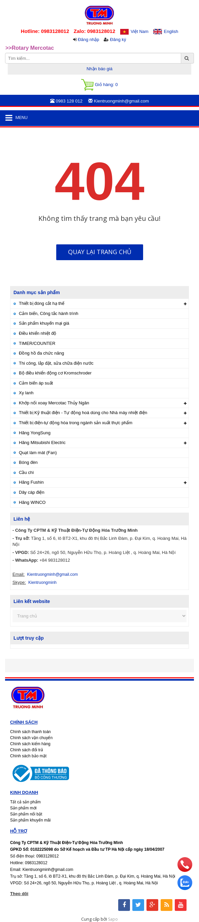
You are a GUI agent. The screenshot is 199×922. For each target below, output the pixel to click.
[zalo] (184, 888)
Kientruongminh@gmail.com (52, 574)
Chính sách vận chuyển (31, 737)
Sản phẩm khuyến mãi (30, 820)
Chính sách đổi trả (26, 750)
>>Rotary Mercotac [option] (29, 48)
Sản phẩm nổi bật (26, 814)
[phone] (184, 870)
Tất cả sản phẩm (25, 802)
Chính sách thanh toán (30, 731)
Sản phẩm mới (23, 808)
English (171, 31)
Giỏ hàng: (99, 85)
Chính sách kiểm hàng (30, 743)
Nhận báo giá (99, 68)
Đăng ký (118, 39)
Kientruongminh (42, 582)
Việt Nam (139, 31)
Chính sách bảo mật (28, 756)
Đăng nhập (88, 39)
